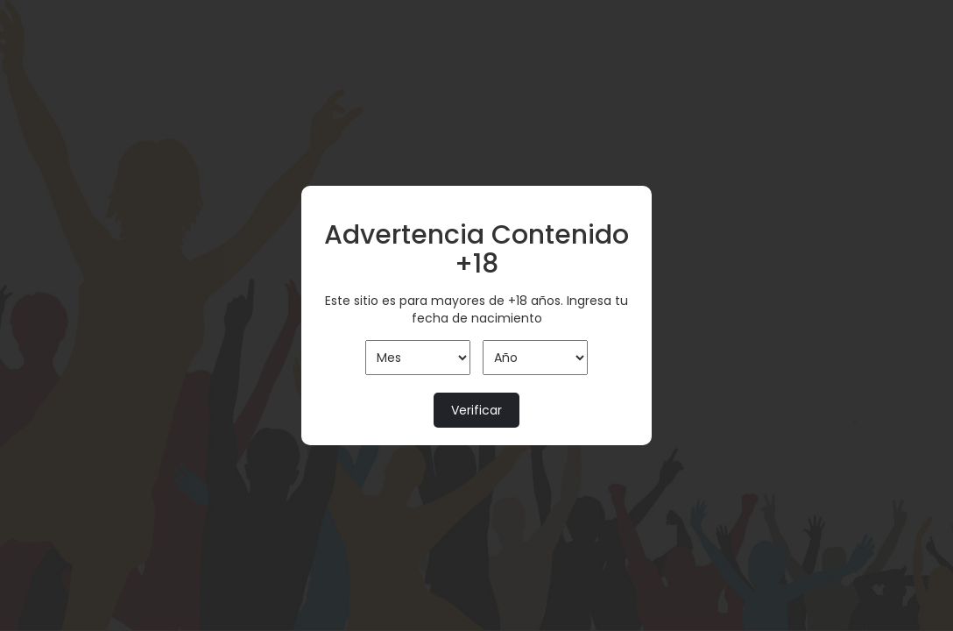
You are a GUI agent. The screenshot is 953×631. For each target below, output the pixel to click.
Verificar (476, 410)
